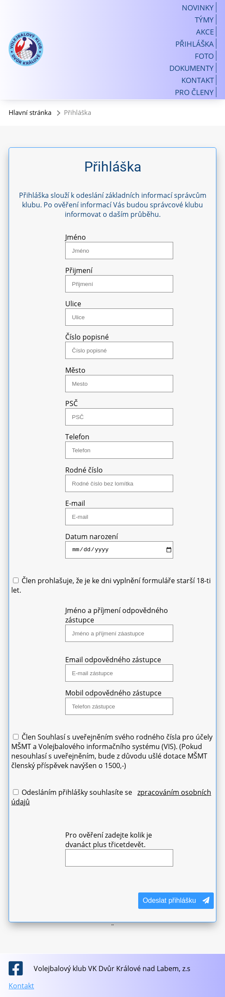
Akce (205, 31)
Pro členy (194, 92)
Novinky (198, 7)
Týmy (204, 19)
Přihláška (194, 43)
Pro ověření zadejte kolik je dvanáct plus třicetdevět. (108, 839)
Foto (204, 56)
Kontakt (197, 80)
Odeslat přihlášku (176, 900)
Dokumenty (191, 68)
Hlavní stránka (30, 112)
